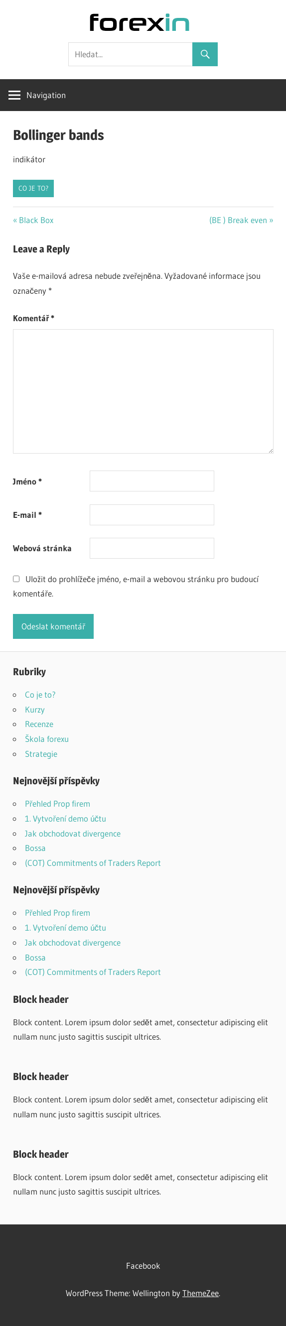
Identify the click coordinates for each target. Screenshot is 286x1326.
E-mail (27, 514)
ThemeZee (200, 1293)
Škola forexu (47, 738)
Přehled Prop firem (57, 803)
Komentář (33, 318)
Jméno (27, 481)
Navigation (46, 95)
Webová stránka (42, 548)
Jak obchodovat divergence (73, 833)
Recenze (39, 724)
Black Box (35, 220)
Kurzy (35, 709)
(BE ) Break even (238, 220)
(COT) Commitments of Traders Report (93, 862)
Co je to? (33, 188)
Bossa (35, 848)
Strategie (41, 753)
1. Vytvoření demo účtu (66, 818)
